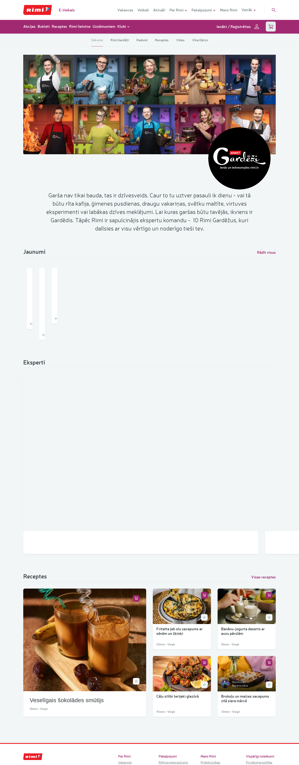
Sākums (97, 40)
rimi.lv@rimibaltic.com (39, 676)
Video (180, 40)
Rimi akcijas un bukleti (211, 700)
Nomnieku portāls (171, 695)
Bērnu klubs (209, 671)
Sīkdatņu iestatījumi (260, 670)
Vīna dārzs (208, 683)
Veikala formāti (129, 695)
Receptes (59, 26)
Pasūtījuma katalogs (173, 701)
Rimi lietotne (80, 26)
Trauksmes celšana (260, 675)
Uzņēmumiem (104, 26)
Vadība (123, 720)
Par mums (125, 683)
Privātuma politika (259, 665)
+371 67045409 (35, 686)
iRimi (162, 689)
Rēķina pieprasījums (173, 665)
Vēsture (123, 689)
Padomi (141, 40)
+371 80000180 (34, 712)
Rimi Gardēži (119, 40)
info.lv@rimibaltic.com (39, 702)
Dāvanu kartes (169, 671)
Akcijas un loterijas (214, 709)
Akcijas (29, 26)
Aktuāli (159, 9)
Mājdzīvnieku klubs (214, 677)
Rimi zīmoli (126, 726)
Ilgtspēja (124, 707)
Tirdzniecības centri (132, 732)
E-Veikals (67, 9)
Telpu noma (167, 683)
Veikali (143, 9)
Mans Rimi (228, 9)
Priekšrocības (210, 665)
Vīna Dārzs (200, 40)
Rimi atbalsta (127, 701)
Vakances (125, 9)
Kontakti (124, 713)
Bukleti (44, 26)
